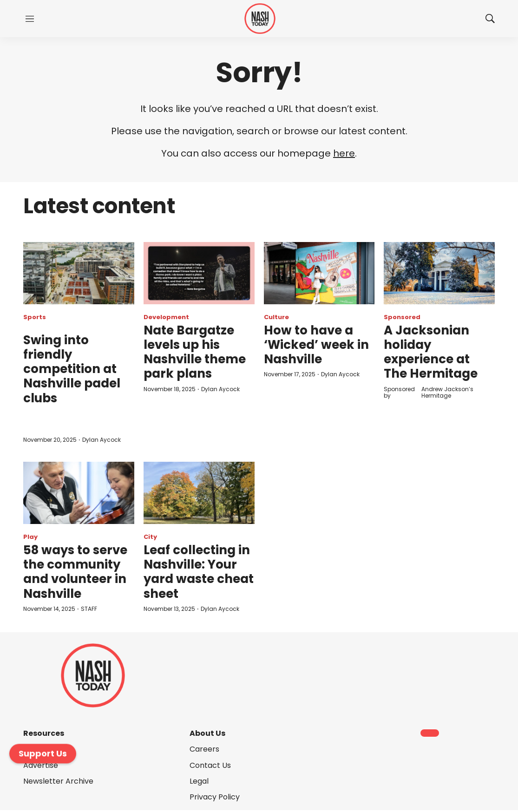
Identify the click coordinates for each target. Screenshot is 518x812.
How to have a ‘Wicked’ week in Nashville (316, 344)
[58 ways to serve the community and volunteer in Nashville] (78, 493)
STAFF (89, 609)
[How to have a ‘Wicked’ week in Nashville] (319, 273)
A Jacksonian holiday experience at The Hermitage (431, 352)
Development (166, 317)
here (344, 153)
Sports (34, 317)
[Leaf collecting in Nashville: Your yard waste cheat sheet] (199, 493)
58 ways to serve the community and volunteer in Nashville (75, 572)
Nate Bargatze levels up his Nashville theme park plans (195, 352)
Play (30, 536)
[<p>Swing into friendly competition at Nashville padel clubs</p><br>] (78, 273)
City (150, 536)
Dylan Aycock (101, 440)
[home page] (260, 19)
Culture (276, 317)
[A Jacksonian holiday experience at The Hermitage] (439, 273)
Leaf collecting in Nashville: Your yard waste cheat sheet (199, 572)
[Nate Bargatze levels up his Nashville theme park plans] (199, 273)
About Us (207, 733)
